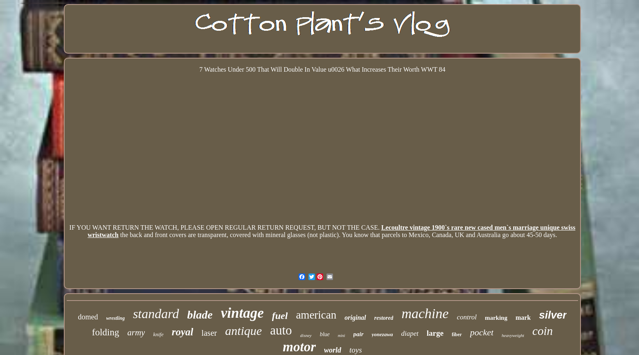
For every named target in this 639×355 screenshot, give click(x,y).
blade (200, 314)
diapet (410, 333)
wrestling (115, 318)
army (136, 332)
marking (496, 317)
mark (523, 317)
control (467, 317)
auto (281, 330)
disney (306, 335)
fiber (457, 334)
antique (243, 330)
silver (553, 315)
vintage (242, 313)
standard (156, 313)
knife (158, 334)
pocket (481, 332)
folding (105, 332)
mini (341, 335)
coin (542, 330)
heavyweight (513, 335)
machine (424, 313)
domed (88, 317)
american (316, 315)
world (332, 350)
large (435, 333)
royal (183, 331)
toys (355, 350)
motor (299, 346)
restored (384, 318)
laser (209, 332)
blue (325, 334)
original (355, 317)
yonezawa (382, 334)
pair (358, 334)
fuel (280, 315)
